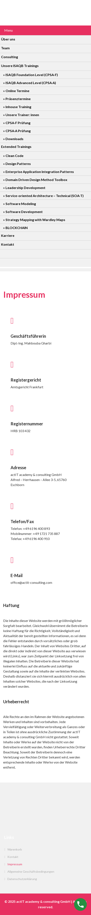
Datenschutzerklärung (22, 879)
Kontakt (12, 857)
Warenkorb (14, 849)
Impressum (14, 864)
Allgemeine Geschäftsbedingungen (30, 871)
